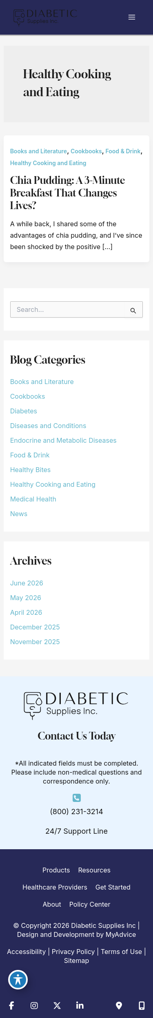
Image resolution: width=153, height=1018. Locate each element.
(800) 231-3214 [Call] (76, 811)
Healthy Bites (30, 470)
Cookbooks (86, 151)
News (19, 514)
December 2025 (35, 627)
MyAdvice (121, 934)
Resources (94, 870)
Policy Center (90, 904)
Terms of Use (121, 951)
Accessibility (26, 951)
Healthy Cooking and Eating (48, 162)
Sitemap (76, 960)
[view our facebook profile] (11, 1006)
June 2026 (26, 583)
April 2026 (26, 612)
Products (56, 870)
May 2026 (25, 598)
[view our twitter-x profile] (57, 1006)
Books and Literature (38, 151)
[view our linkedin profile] (80, 1006)
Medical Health (33, 499)
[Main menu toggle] (132, 17)
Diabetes (23, 411)
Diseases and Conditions (48, 426)
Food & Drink (123, 151)
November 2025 (35, 642)
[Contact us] (119, 1006)
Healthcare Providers (54, 887)
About (52, 904)
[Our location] (141, 1006)
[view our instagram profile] (34, 1006)
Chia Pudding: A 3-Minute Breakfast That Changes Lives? (67, 192)
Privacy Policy (73, 951)
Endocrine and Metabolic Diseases (63, 440)
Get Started (113, 887)
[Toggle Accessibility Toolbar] (18, 979)
